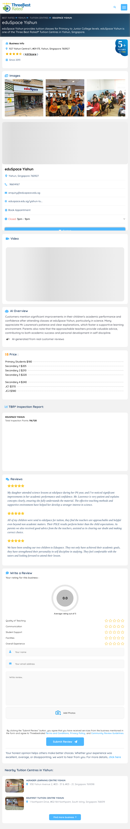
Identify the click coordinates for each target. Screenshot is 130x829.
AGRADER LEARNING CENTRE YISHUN (46, 780)
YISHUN (22, 17)
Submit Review (65, 741)
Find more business (65, 817)
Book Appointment (19, 210)
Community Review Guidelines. (107, 733)
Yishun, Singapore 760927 (22, 175)
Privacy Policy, (78, 733)
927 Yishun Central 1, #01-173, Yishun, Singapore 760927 (38, 48)
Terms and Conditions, (58, 733)
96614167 (14, 184)
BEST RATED (8, 17)
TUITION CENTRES (39, 17)
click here (115, 757)
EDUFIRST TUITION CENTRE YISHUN (45, 798)
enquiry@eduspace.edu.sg (24, 192)
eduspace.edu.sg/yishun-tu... (25, 201)
